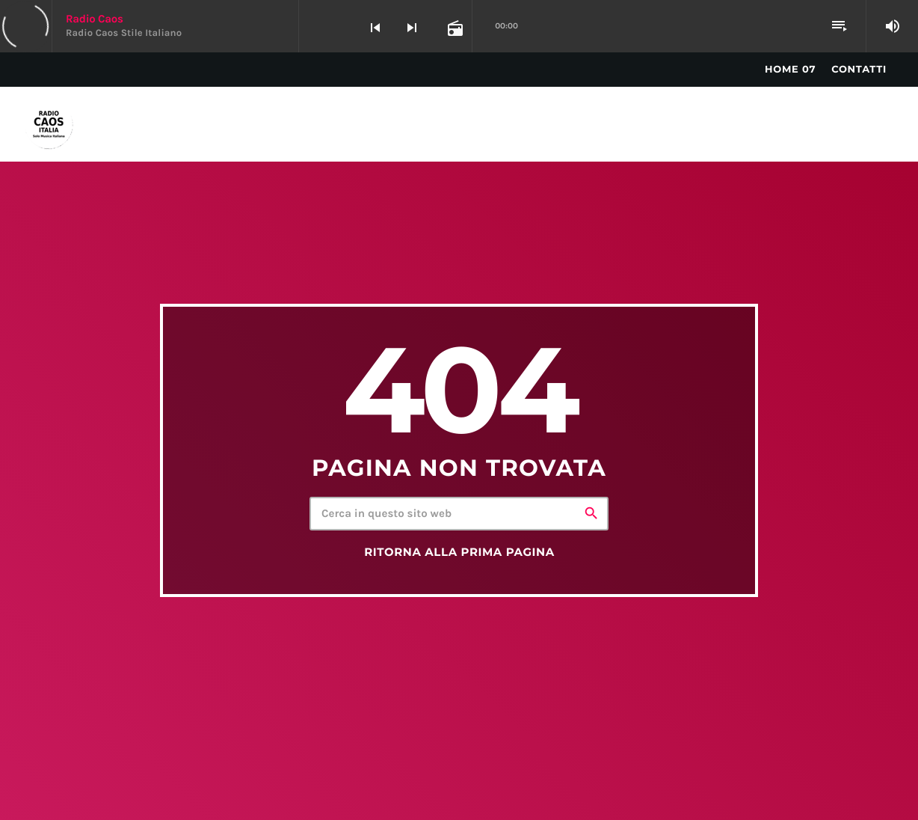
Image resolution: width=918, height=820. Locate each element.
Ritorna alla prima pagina (459, 552)
